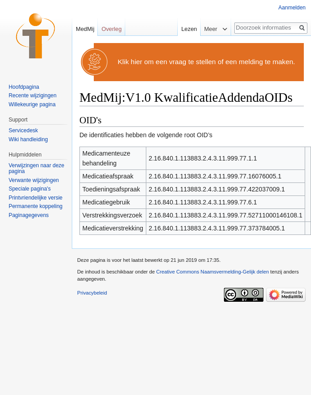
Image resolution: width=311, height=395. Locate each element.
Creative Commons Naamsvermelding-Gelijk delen (212, 271)
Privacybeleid (92, 292)
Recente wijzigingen (33, 95)
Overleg (111, 29)
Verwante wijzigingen (34, 180)
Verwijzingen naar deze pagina (36, 168)
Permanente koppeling (35, 206)
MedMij (85, 29)
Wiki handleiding (28, 139)
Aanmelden (292, 7)
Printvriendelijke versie (35, 198)
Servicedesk (23, 130)
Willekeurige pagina (32, 104)
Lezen (188, 29)
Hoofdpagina (24, 87)
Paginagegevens (28, 215)
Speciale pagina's (30, 189)
